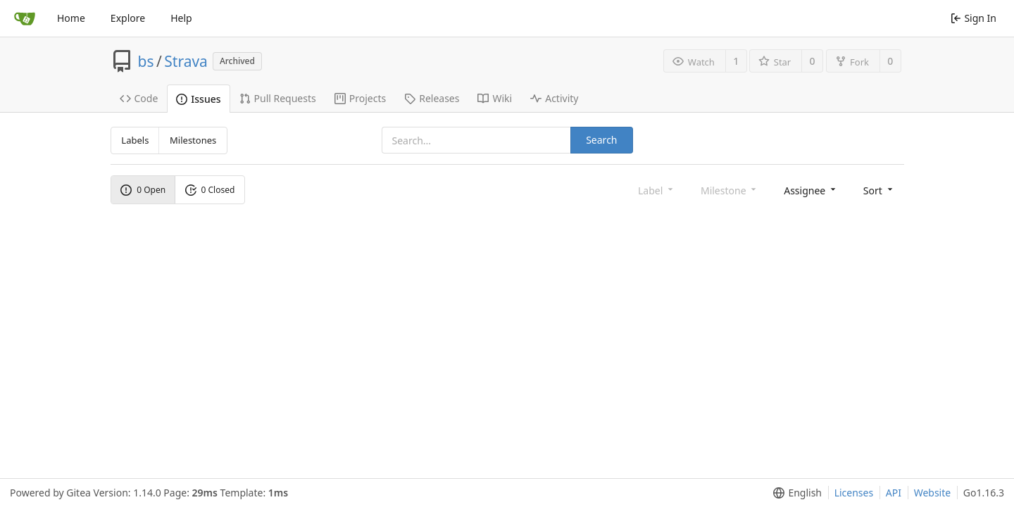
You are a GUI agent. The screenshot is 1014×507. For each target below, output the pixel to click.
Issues (198, 99)
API (893, 492)
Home (71, 18)
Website (932, 492)
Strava (186, 61)
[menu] (811, 190)
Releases (431, 98)
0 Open (142, 190)
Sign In (973, 18)
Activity (554, 98)
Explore (128, 18)
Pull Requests (277, 98)
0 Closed (210, 190)
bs (146, 61)
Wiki (494, 98)
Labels (135, 140)
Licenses (854, 492)
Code (139, 98)
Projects (360, 98)
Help (181, 18)
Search (601, 139)
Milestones (193, 140)
